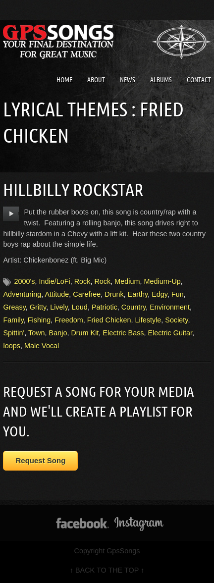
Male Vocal (41, 346)
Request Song (40, 460)
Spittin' (13, 333)
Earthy (138, 294)
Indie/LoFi (54, 281)
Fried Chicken (109, 320)
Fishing (39, 320)
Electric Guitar (170, 333)
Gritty (38, 307)
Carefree (87, 294)
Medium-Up (162, 281)
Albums (161, 80)
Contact (199, 80)
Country (133, 307)
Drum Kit (85, 333)
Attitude (57, 294)
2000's (24, 281)
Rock (82, 281)
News (127, 80)
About (96, 80)
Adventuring (22, 294)
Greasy (14, 307)
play (11, 214)
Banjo (58, 333)
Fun (177, 294)
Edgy (159, 294)
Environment (170, 307)
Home (64, 80)
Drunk (114, 294)
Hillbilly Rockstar (73, 189)
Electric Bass (123, 333)
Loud (80, 307)
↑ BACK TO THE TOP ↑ (107, 570)
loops (11, 346)
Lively (59, 307)
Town (36, 333)
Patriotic (104, 307)
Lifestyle (148, 320)
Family (13, 320)
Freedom (68, 320)
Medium (127, 281)
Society (176, 320)
